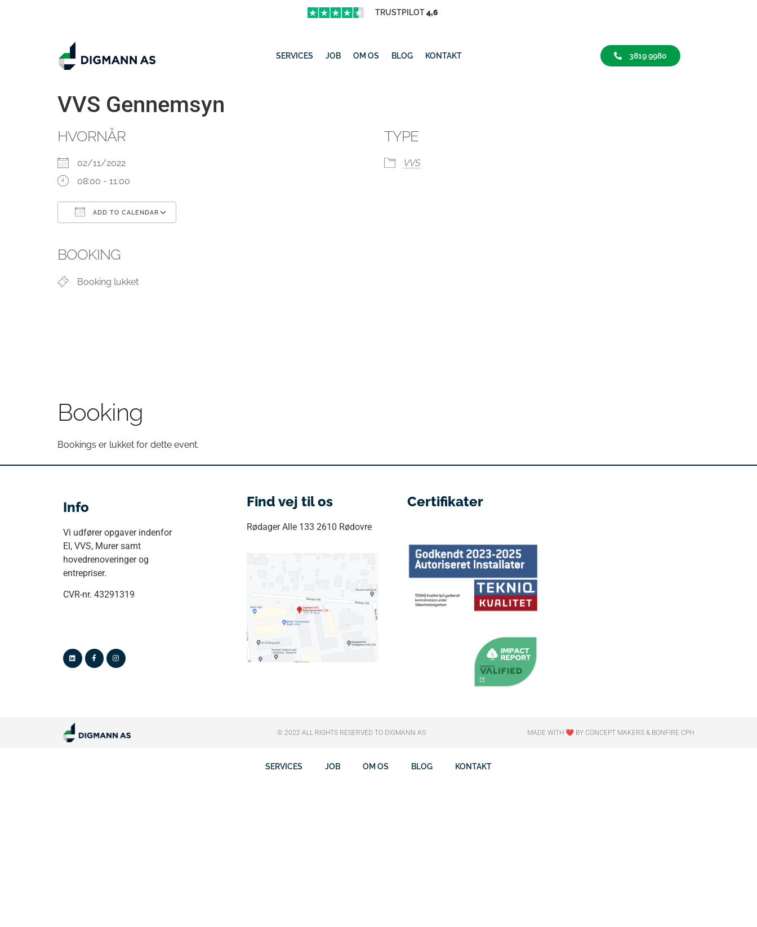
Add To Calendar (117, 212)
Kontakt (443, 55)
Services (294, 55)
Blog (402, 55)
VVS (412, 163)
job (333, 55)
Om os (366, 55)
